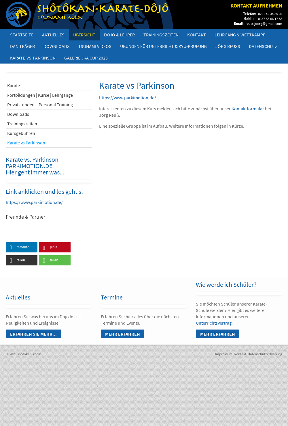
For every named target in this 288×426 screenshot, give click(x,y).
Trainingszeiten (161, 35)
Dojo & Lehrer (119, 35)
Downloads (56, 46)
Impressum (223, 353)
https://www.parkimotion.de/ (34, 202)
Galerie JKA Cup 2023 (86, 58)
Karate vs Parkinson (26, 143)
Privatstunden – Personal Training (40, 104)
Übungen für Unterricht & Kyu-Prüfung (163, 46)
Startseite (21, 35)
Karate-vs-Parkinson (33, 58)
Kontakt (196, 35)
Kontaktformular (248, 108)
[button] (21, 247)
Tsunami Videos (94, 46)
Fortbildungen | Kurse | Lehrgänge (40, 95)
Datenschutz (263, 46)
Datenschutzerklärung (265, 353)
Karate (13, 85)
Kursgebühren (21, 133)
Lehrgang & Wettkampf (240, 35)
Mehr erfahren (122, 334)
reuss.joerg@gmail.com (263, 23)
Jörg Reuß (227, 46)
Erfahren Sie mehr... (33, 334)
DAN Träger (22, 46)
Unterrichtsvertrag (214, 323)
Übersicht (84, 35)
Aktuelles (53, 35)
